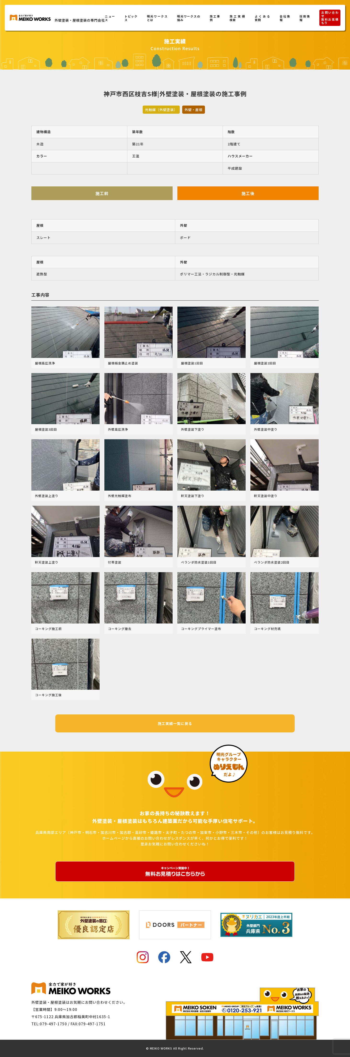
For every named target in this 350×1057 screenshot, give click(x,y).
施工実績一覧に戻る (175, 723)
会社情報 (285, 18)
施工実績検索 (237, 18)
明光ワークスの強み (188, 18)
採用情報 (304, 18)
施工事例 (215, 18)
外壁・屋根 (194, 109)
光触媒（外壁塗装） (161, 109)
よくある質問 (262, 18)
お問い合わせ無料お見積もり (330, 17)
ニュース (110, 18)
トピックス (130, 18)
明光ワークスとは (157, 18)
